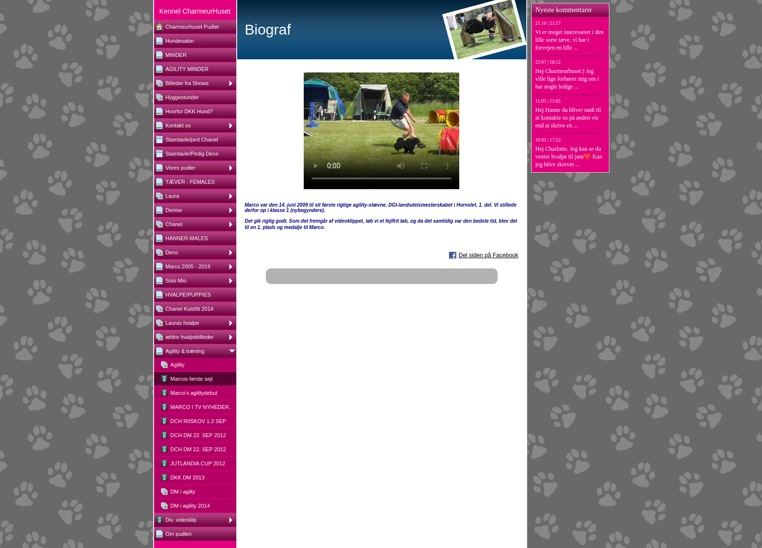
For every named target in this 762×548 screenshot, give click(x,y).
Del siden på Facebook (489, 255)
